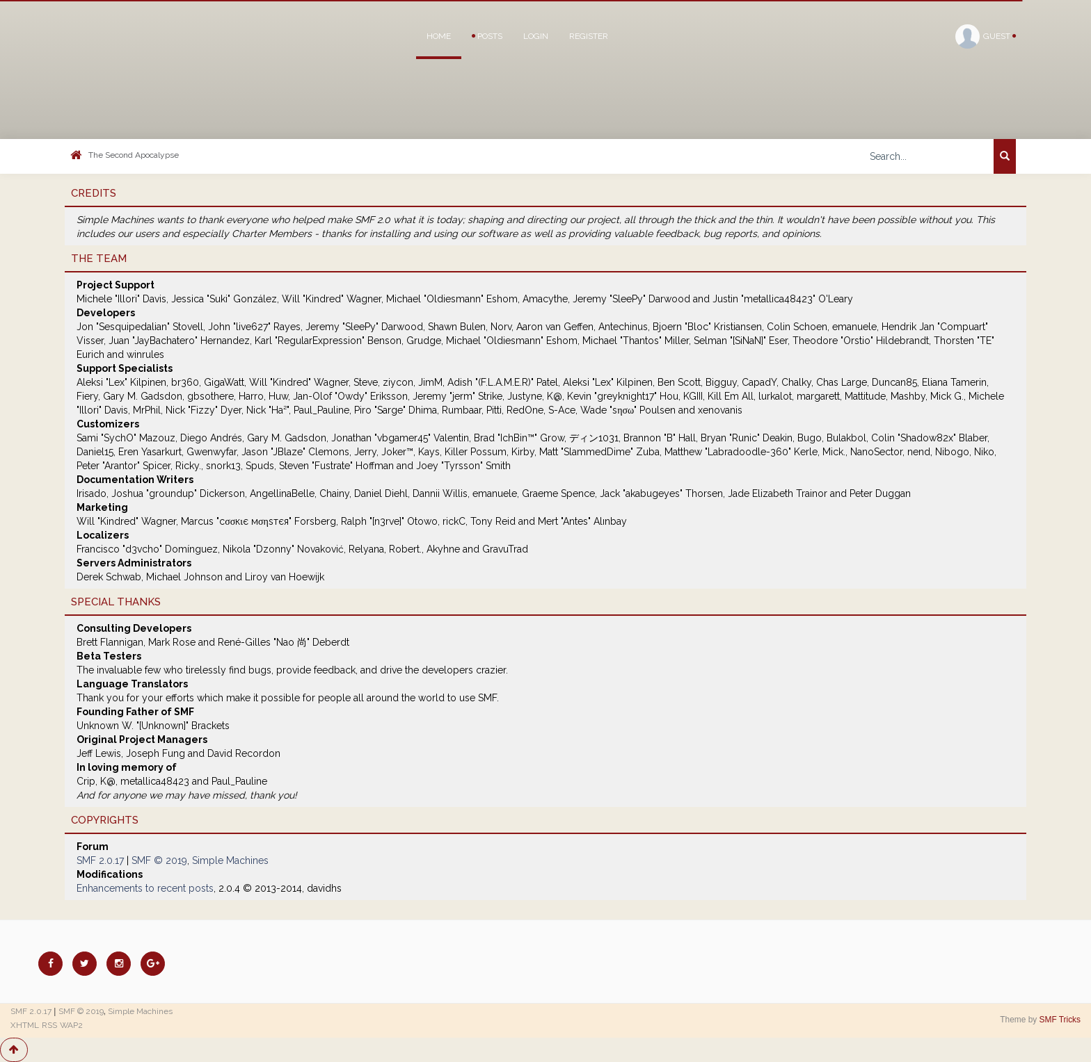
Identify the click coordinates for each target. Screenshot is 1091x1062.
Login (535, 36)
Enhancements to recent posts (145, 888)
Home (439, 36)
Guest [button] (985, 36)
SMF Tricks (1060, 1019)
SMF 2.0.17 (100, 860)
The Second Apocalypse (133, 155)
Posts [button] (487, 36)
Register (588, 36)
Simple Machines (230, 860)
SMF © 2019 (159, 860)
